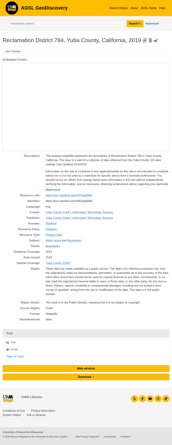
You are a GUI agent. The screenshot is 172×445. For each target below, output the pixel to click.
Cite (13, 342)
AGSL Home (149, 8)
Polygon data (54, 234)
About (134, 8)
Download (85, 376)
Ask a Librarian (36, 414)
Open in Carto (15, 356)
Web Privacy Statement (87, 436)
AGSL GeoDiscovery (12, 9)
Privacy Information (43, 410)
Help (162, 8)
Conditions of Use (14, 410)
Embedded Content (15, 59)
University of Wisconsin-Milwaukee (23, 432)
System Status (12, 414)
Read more (53, 189)
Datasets (51, 229)
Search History (118, 8)
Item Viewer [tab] (13, 51)
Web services (86, 368)
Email (14, 349)
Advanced (152, 23)
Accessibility (110, 436)
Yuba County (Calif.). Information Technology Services (79, 212)
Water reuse (53, 240)
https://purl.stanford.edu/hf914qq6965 (69, 195)
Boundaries (74, 240)
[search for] (67, 23)
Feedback (126, 436)
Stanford (51, 223)
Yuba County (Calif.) (58, 263)
